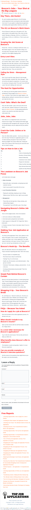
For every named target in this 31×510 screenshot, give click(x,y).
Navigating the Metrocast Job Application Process (15, 450)
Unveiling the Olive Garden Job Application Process (15, 420)
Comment (4, 369)
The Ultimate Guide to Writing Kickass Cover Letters (15, 477)
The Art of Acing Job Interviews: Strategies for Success (16, 479)
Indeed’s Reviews (10, 109)
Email (3, 389)
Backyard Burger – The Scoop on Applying (12, 1)
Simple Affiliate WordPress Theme (20, 508)
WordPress (11, 508)
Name (3, 383)
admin (22, 13)
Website (3, 395)
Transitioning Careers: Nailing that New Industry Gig (15, 474)
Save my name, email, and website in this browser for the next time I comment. (15, 403)
